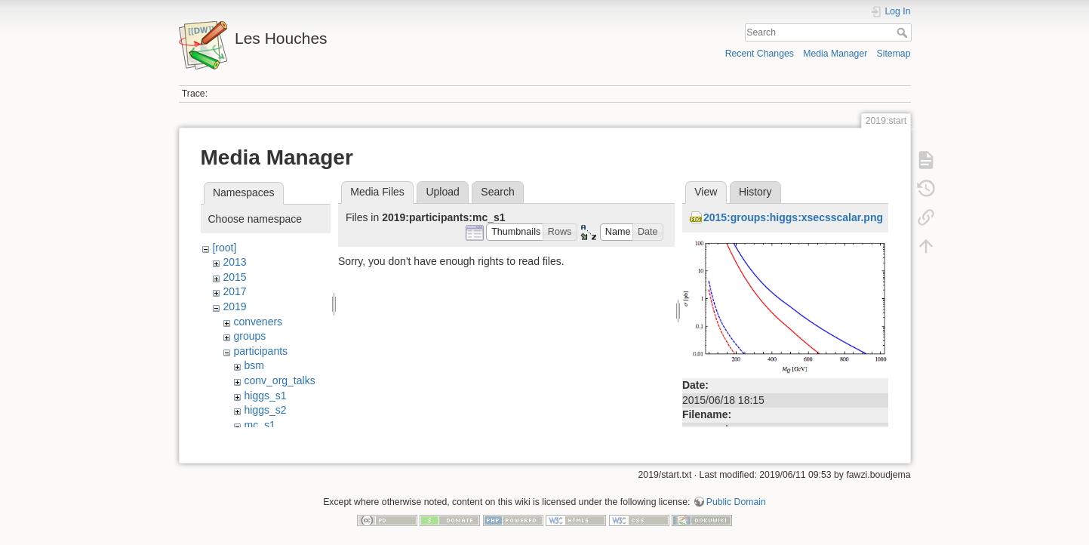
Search (904, 32)
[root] (224, 248)
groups (249, 336)
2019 (234, 306)
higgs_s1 (265, 396)
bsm (253, 365)
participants (260, 351)
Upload (442, 192)
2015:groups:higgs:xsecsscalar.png (793, 217)
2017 (234, 291)
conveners (257, 322)
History (755, 192)
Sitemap (894, 53)
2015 (234, 277)
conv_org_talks (279, 380)
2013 (234, 262)
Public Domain (736, 495)
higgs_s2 (265, 410)
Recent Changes (759, 53)
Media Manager (835, 53)
